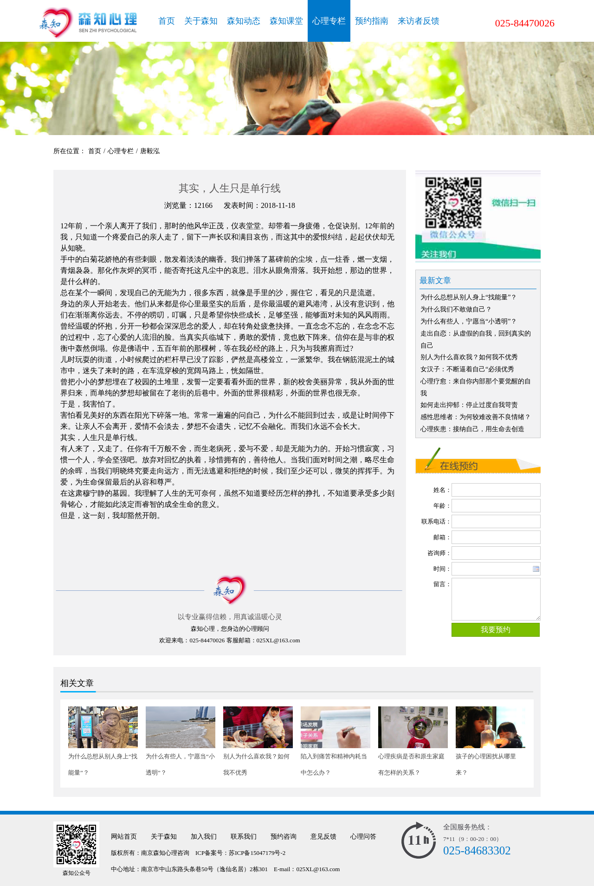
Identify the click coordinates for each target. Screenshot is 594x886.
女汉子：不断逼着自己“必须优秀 (467, 369)
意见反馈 (323, 836)
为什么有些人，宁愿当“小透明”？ (468, 321)
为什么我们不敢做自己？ (456, 309)
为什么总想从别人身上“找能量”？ (468, 297)
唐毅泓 (150, 151)
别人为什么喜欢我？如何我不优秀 (469, 357)
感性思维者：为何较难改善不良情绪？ (475, 417)
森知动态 (243, 21)
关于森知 (201, 21)
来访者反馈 (418, 21)
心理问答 (363, 836)
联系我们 (244, 836)
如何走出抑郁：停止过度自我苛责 (469, 404)
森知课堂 (286, 21)
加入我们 (204, 836)
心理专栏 (329, 21)
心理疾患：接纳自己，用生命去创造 (472, 429)
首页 (166, 21)
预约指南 (371, 21)
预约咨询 (284, 836)
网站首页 (124, 836)
